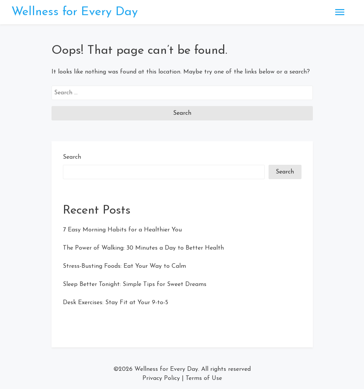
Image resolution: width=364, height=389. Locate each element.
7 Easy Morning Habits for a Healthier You (122, 230)
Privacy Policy (161, 378)
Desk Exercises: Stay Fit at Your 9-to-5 (115, 303)
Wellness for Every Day (74, 12)
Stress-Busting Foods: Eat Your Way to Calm (124, 266)
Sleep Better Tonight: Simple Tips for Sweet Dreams (134, 284)
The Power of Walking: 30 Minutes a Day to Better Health (143, 248)
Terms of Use (204, 378)
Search (72, 157)
